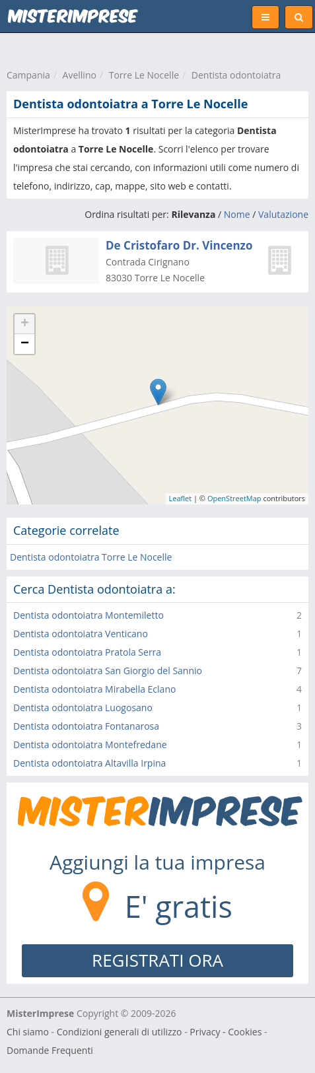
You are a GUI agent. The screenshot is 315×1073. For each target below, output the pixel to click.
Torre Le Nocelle (144, 75)
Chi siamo (28, 1031)
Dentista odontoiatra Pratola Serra (87, 652)
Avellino (79, 75)
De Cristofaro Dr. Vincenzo (179, 245)
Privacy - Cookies (226, 1031)
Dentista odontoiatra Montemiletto (88, 615)
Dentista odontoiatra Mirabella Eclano (94, 689)
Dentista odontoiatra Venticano (80, 633)
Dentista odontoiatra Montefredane (90, 744)
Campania (28, 75)
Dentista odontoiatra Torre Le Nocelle (91, 557)
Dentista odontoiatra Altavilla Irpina (89, 763)
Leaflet (180, 498)
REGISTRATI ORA (157, 960)
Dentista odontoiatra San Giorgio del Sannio (107, 670)
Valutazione (283, 214)
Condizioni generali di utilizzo (119, 1031)
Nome (237, 214)
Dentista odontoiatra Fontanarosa (86, 726)
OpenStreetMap (234, 498)
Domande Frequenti (50, 1050)
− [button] (24, 344)
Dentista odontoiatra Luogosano (83, 707)
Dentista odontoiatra (236, 75)
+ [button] (24, 324)
